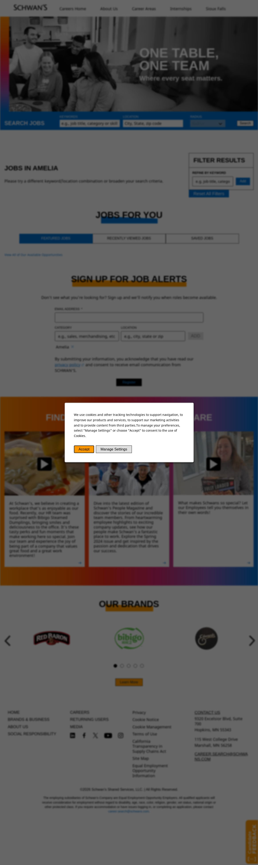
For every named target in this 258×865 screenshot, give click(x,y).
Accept (84, 449)
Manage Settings (113, 449)
